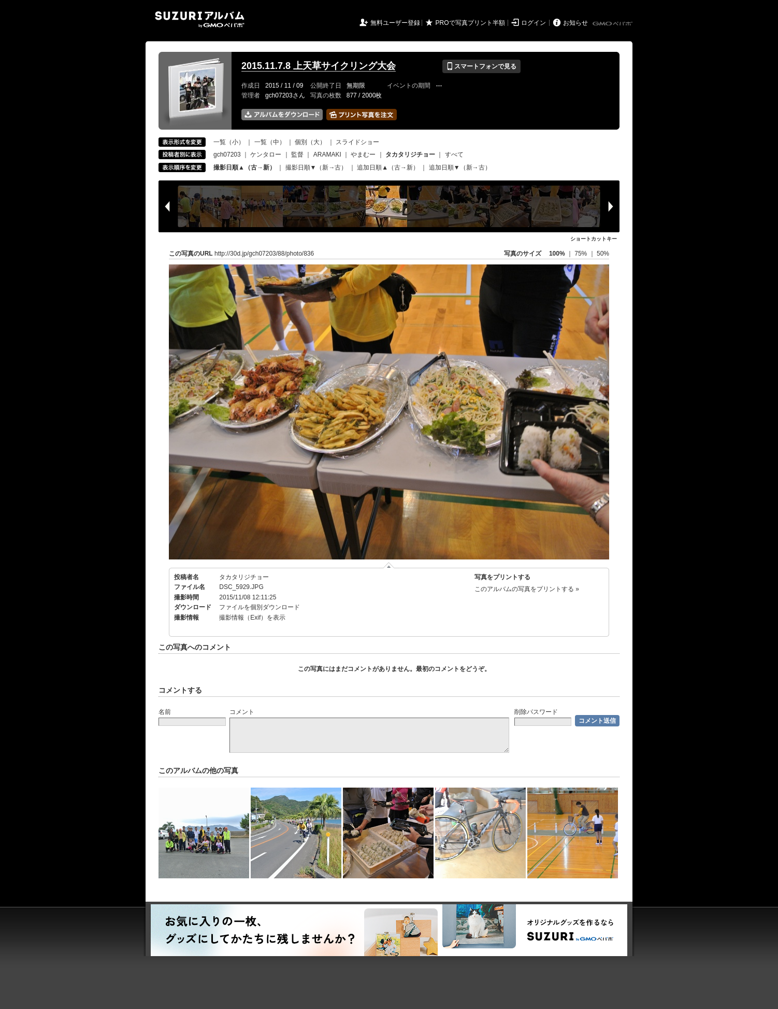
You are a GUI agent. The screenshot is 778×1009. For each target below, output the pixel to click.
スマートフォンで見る (481, 66)
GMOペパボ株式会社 (613, 24)
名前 (165, 712)
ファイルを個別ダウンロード (259, 607)
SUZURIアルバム (200, 19)
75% (581, 253)
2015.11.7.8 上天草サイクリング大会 (318, 66)
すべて (454, 154)
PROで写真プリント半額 (470, 22)
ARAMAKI (327, 154)
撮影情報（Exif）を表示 (252, 617)
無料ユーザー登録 (395, 22)
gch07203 (227, 154)
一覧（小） (228, 142)
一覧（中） (269, 142)
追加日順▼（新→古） (460, 167)
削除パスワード (536, 712)
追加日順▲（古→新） (388, 167)
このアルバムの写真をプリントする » (526, 589)
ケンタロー (265, 154)
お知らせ (575, 22)
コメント (241, 712)
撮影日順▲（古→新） (244, 167)
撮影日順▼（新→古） (316, 167)
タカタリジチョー (244, 577)
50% (603, 253)
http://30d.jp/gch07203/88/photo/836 (264, 253)
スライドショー (357, 142)
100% (557, 253)
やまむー (363, 154)
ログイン (533, 22)
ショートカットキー (593, 239)
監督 (297, 154)
